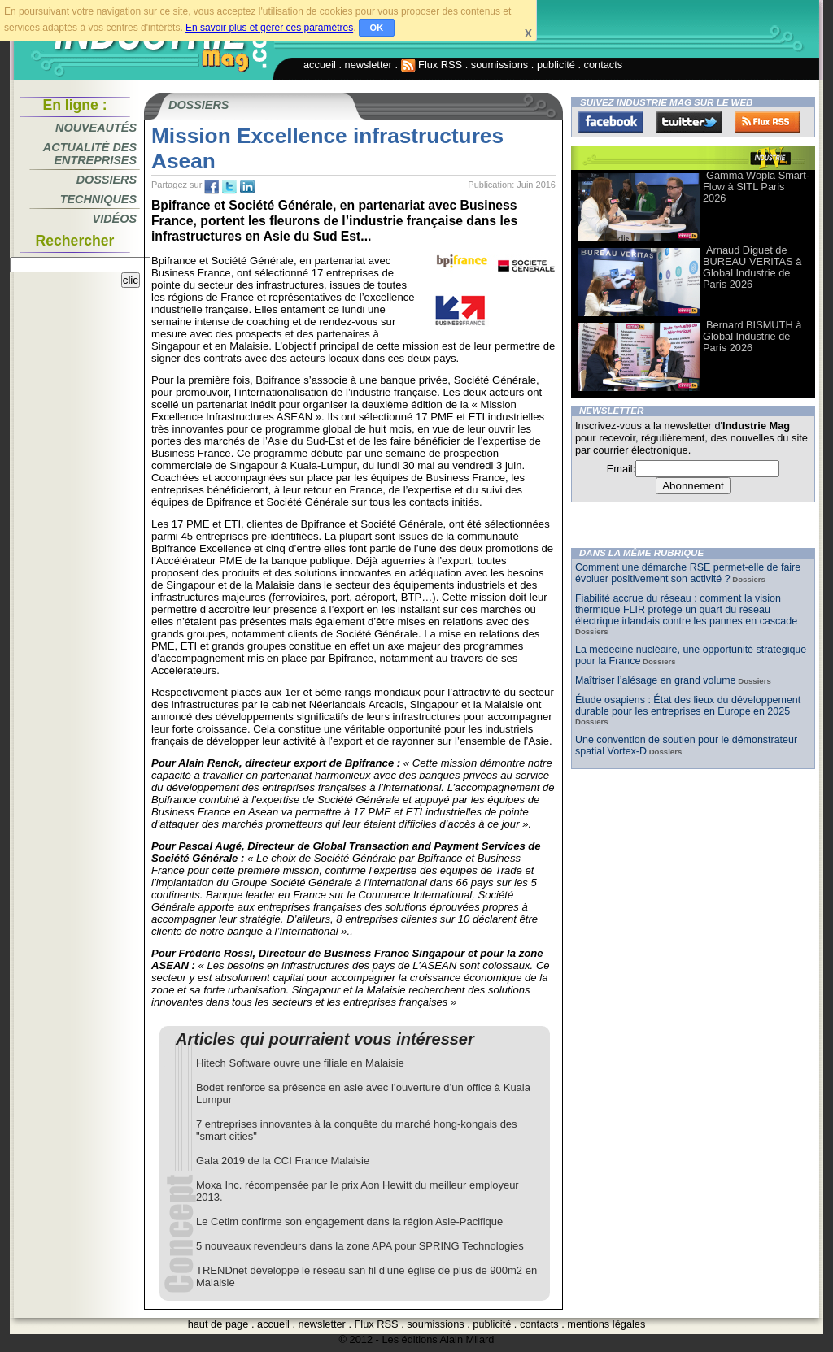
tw (229, 187)
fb (211, 187)
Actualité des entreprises (90, 154)
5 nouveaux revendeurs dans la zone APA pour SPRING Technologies (360, 1246)
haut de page (218, 1324)
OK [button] (377, 28)
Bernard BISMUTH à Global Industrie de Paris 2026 (752, 336)
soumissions (499, 65)
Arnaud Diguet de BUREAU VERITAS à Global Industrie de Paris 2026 (752, 267)
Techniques (98, 199)
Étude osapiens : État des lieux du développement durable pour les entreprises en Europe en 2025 (687, 705)
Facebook (610, 122)
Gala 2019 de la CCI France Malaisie (282, 1160)
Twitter (689, 122)
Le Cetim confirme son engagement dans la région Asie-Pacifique (349, 1221)
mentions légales (606, 1324)
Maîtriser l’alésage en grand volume (655, 680)
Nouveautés (96, 127)
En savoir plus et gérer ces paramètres (269, 27)
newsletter (368, 65)
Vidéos (115, 218)
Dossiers (106, 179)
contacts (603, 65)
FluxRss (767, 122)
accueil (319, 65)
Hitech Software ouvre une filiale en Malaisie (300, 1063)
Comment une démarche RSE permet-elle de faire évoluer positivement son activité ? (687, 573)
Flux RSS (432, 65)
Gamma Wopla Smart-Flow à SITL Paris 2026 (756, 186)
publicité (556, 65)
